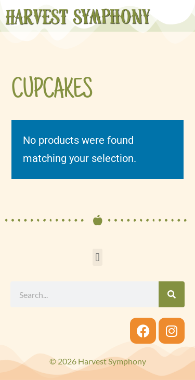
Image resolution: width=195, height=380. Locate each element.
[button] (97, 257)
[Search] (172, 294)
